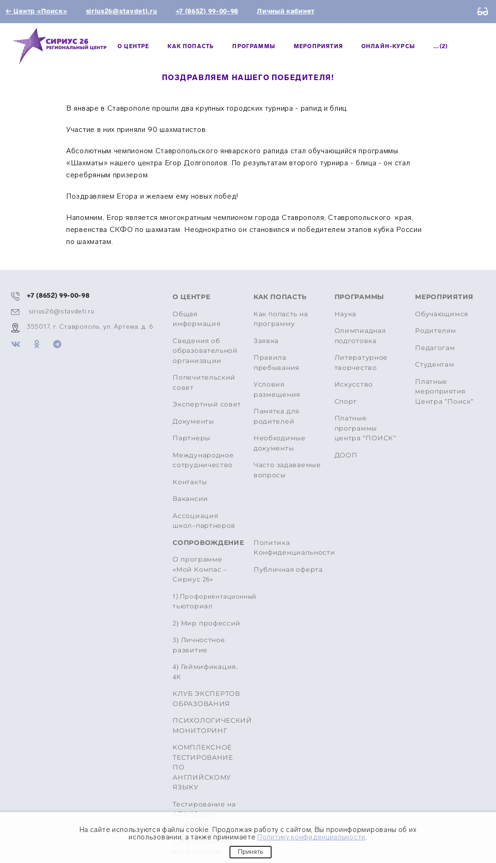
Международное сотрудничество (203, 460)
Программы (253, 46)
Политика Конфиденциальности (294, 548)
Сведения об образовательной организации (205, 351)
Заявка (266, 341)
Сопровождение (207, 542)
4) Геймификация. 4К (205, 672)
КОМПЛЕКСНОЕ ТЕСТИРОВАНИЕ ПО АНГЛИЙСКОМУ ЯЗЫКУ (203, 767)
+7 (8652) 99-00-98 (207, 11)
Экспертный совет (207, 404)
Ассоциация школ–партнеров (204, 521)
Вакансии (190, 498)
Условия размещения (277, 389)
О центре (133, 46)
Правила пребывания (276, 362)
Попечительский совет (204, 382)
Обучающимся (441, 314)
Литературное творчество (361, 362)
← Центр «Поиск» (37, 11)
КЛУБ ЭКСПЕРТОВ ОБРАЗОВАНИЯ (206, 698)
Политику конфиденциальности (311, 837)
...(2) (441, 46)
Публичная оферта (288, 569)
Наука (346, 314)
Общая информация (196, 319)
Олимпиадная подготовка (360, 335)
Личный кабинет (286, 11)
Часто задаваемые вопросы (287, 470)
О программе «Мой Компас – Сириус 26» (200, 569)
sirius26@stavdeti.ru (121, 11)
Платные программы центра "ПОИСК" (366, 428)
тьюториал (207, 601)
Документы (193, 421)
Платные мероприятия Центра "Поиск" (444, 391)
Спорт (346, 401)
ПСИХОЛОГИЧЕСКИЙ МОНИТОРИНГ (207, 725)
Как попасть (190, 46)
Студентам (434, 364)
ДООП (346, 455)
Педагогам (435, 347)
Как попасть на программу (281, 319)
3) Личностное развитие (199, 645)
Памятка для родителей (276, 416)
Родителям (435, 330)
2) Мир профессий (207, 623)
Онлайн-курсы (388, 46)
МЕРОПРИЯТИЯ (318, 46)
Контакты (190, 482)
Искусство (354, 384)
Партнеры (192, 438)
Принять (250, 852)
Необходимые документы (280, 443)
